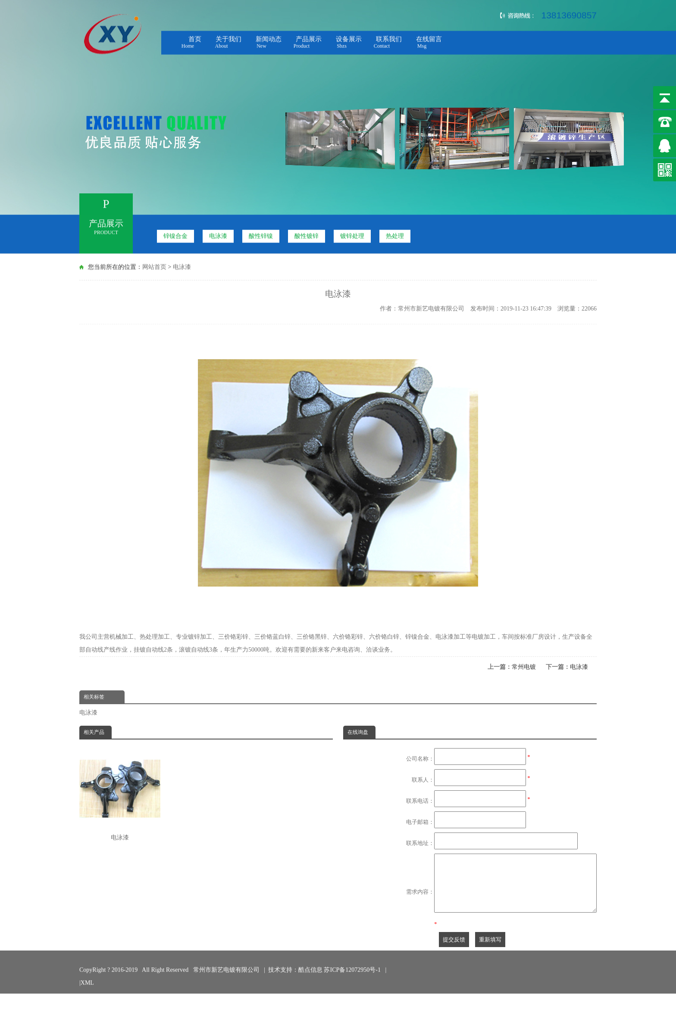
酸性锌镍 (261, 234)
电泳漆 (218, 234)
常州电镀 (524, 667)
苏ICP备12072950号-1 (353, 971)
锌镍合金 (175, 234)
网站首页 (154, 266)
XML (87, 984)
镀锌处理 (352, 234)
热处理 (395, 234)
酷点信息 (310, 971)
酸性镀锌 (306, 234)
